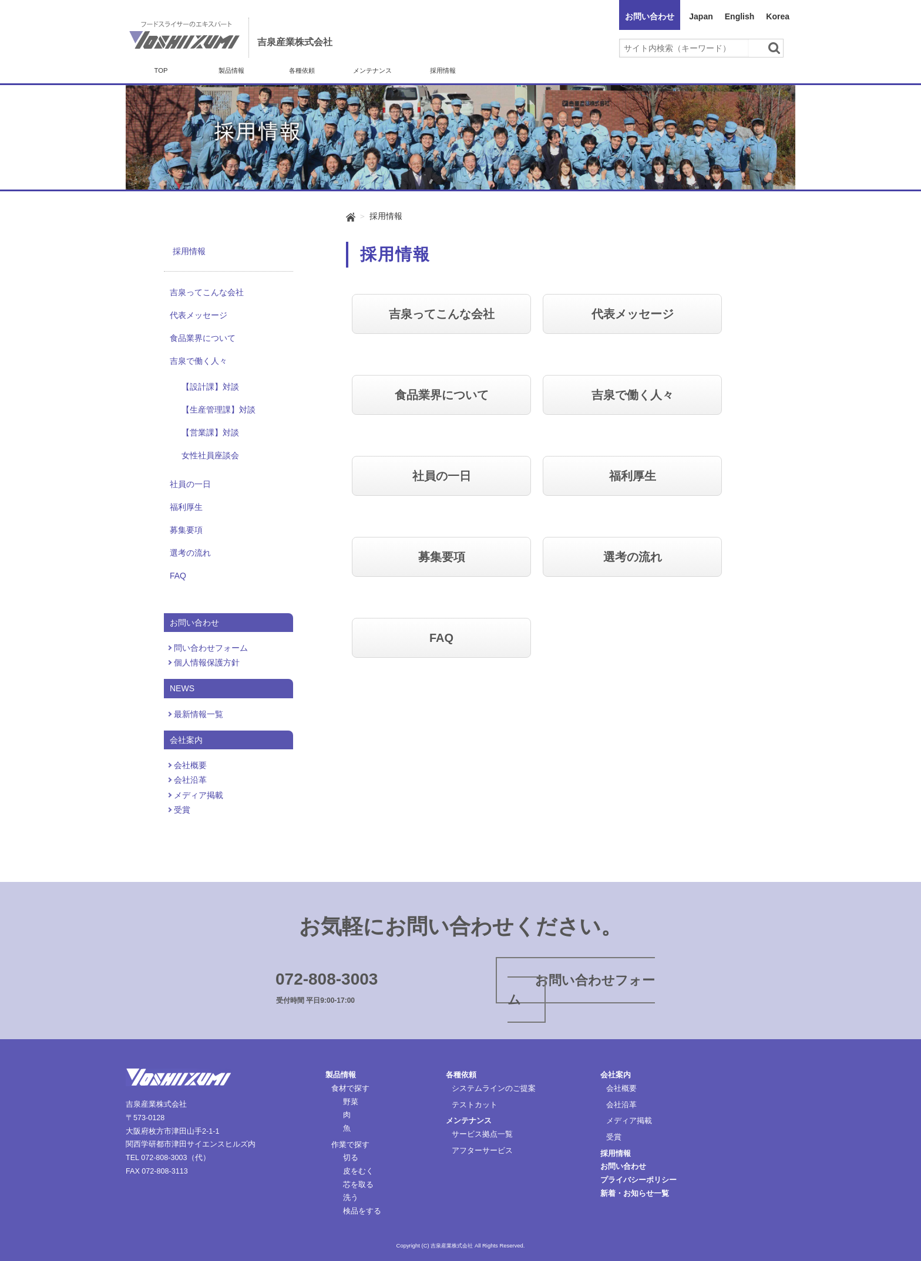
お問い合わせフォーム (581, 990)
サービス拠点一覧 (482, 1134)
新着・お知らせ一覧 (634, 1193)
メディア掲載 (198, 795)
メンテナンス (372, 70)
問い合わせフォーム (211, 648)
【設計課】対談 (210, 386)
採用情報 (443, 70)
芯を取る (358, 1185)
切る (350, 1158)
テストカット (475, 1105)
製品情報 (231, 70)
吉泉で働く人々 (198, 361)
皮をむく (358, 1171)
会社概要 (190, 765)
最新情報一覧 (198, 714)
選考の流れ (190, 552)
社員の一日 (190, 484)
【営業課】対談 (210, 432)
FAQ (178, 575)
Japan (700, 16)
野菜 (350, 1102)
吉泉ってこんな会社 (207, 292)
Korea (777, 16)
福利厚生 (186, 507)
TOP (161, 70)
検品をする (362, 1211)
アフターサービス (482, 1151)
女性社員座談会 (210, 455)
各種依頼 (302, 70)
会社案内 (615, 1075)
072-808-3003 (326, 979)
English (740, 16)
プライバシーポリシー (638, 1180)
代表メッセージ (198, 315)
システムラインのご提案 (494, 1088)
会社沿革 (190, 780)
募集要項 (186, 530)
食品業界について (203, 338)
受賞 (182, 809)
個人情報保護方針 (207, 662)
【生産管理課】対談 (218, 409)
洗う (350, 1198)
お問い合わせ (649, 16)
